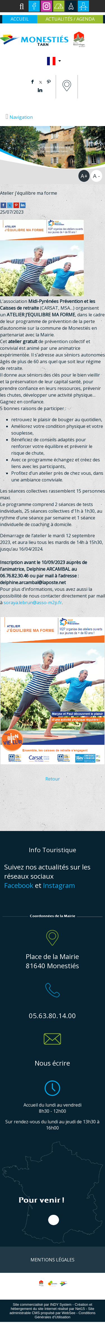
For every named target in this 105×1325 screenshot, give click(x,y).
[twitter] (10, 205)
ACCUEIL (20, 19)
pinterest (48, 81)
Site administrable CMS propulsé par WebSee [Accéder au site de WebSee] (52, 1311)
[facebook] (3, 205)
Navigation (21, 117)
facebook (32, 81)
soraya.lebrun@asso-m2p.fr (33, 602)
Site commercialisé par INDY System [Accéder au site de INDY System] (42, 1304)
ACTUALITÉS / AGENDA (70, 19)
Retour (52, 779)
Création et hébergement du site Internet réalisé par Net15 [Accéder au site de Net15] (51, 1306)
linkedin (40, 90)
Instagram (59, 885)
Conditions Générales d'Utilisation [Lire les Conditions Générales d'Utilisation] (65, 1315)
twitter (40, 81)
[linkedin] (22, 205)
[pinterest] (16, 205)
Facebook (18, 885)
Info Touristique (52, 849)
